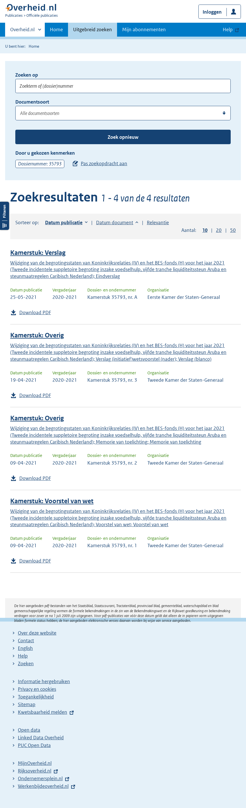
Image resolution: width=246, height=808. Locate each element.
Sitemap (26, 704)
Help (23, 656)
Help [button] (228, 29)
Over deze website (37, 633)
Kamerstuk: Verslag (37, 253)
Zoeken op (26, 74)
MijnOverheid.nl (35, 763)
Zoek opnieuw (123, 137)
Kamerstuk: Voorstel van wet (52, 501)
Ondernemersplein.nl (40, 778)
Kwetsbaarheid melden (42, 712)
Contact (26, 640)
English (25, 648)
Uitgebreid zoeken (92, 29)
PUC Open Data (34, 745)
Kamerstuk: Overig (37, 335)
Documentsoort (32, 101)
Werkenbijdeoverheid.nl (43, 786)
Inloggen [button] (212, 12)
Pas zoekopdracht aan (104, 163)
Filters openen (4, 216)
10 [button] (204, 230)
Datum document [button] (114, 222)
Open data (29, 730)
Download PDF (35, 312)
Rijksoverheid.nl (34, 771)
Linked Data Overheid (41, 737)
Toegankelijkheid (36, 697)
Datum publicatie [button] (63, 222)
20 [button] (219, 230)
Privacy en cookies (37, 689)
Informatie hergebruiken (44, 681)
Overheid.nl (22, 31)
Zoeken (26, 663)
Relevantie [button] (158, 222)
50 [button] (233, 230)
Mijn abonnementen (144, 29)
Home (56, 29)
